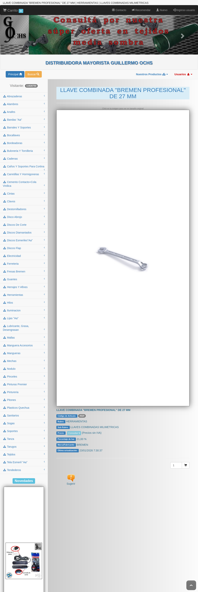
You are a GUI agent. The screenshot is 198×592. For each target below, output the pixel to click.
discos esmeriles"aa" (24, 228)
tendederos (24, 458)
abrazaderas (24, 84)
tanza (24, 427)
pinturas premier (24, 372)
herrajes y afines (24, 275)
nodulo (24, 357)
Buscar (33, 62)
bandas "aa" (24, 108)
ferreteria (24, 252)
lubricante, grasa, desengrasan (24, 316)
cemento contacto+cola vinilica (24, 172)
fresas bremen (24, 260)
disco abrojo (24, 205)
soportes (24, 419)
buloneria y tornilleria (24, 139)
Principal (15, 62)
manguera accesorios (24, 334)
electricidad (24, 244)
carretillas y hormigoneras (24, 162)
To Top (191, 585)
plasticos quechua (24, 396)
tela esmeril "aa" (24, 450)
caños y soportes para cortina (24, 156)
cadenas (24, 147)
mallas (24, 326)
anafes (24, 100)
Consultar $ (74, 421)
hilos (24, 291)
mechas (24, 349)
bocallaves (24, 123)
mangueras (24, 341)
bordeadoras (24, 131)
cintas (24, 182)
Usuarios (183, 62)
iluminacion (24, 299)
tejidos (24, 443)
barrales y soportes (24, 116)
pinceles (24, 365)
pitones (24, 388)
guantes (24, 267)
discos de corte (24, 213)
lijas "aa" (24, 306)
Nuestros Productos (152, 62)
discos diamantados (24, 221)
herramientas (24, 283)
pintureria (24, 380)
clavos (24, 190)
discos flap (24, 236)
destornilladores (24, 197)
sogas (24, 411)
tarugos (24, 435)
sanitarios (24, 404)
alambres (24, 92)
